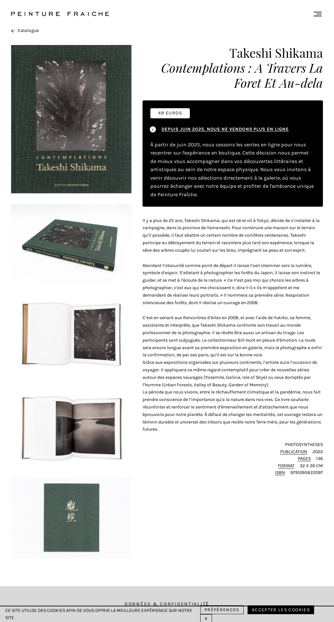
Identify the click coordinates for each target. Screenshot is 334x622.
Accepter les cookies (281, 609)
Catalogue (25, 30)
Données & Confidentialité (167, 604)
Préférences (222, 609)
